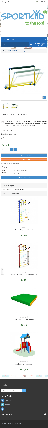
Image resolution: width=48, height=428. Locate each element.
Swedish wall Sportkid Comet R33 (24, 230)
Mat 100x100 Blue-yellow (24, 319)
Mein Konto (6, 414)
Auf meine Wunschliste (11, 164)
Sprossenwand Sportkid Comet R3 (24, 274)
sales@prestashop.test (19, 170)
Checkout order (24, 159)
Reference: (4, 131)
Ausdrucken (7, 138)
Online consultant (24, 177)
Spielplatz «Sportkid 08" (24, 364)
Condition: (4, 134)
